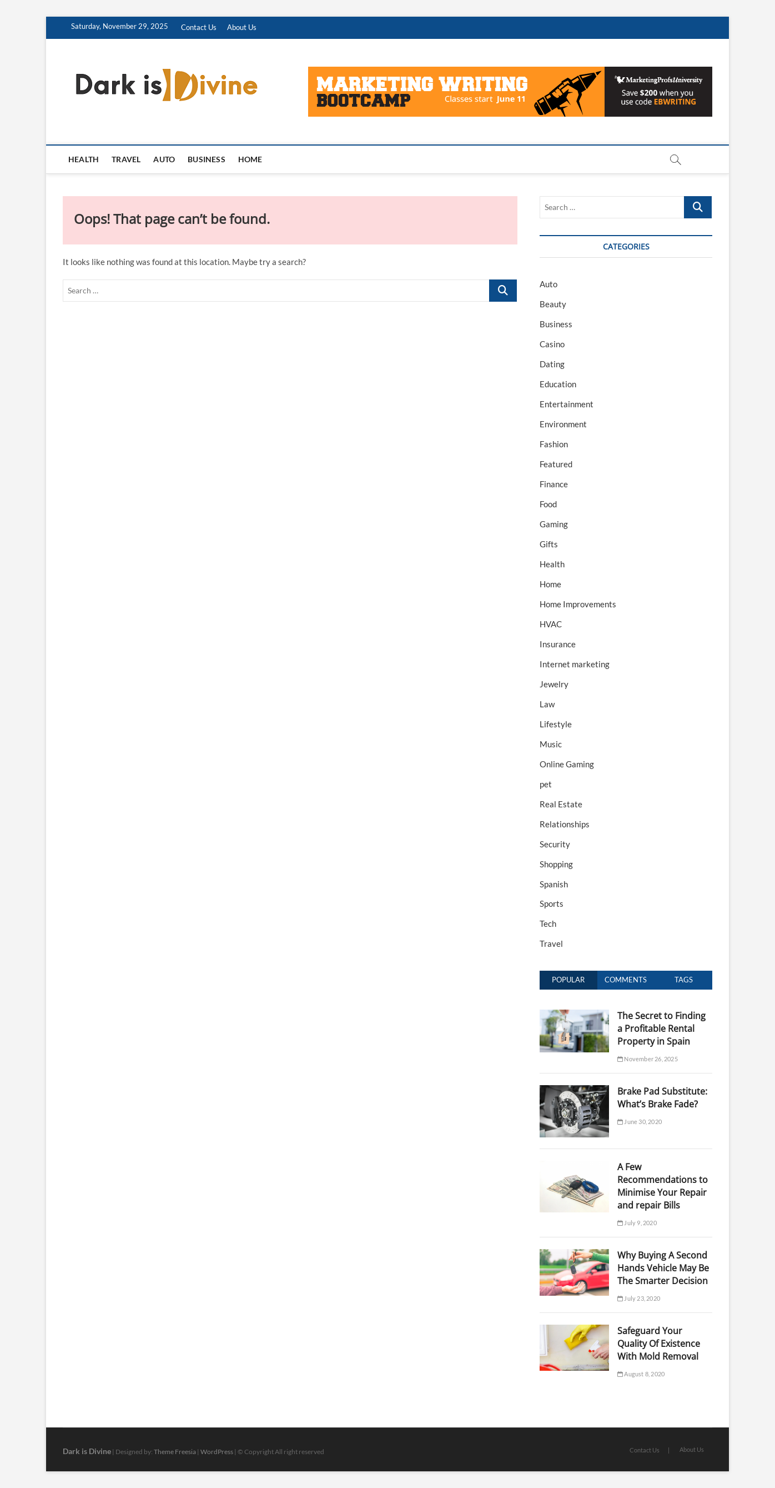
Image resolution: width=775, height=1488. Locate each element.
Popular (568, 979)
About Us (241, 27)
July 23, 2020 (638, 1298)
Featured (556, 464)
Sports (551, 903)
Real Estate (561, 804)
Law (547, 704)
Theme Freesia (175, 1451)
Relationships (565, 824)
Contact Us (199, 27)
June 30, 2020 (639, 1121)
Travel (126, 159)
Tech (548, 923)
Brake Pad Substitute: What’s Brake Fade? (662, 1097)
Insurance (558, 644)
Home (250, 159)
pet (546, 784)
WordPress (216, 1451)
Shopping (556, 864)
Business (206, 159)
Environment (563, 424)
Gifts (549, 544)
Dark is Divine (87, 1451)
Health (83, 159)
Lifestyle (556, 724)
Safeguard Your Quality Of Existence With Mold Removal (658, 1343)
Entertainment (566, 404)
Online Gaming (567, 764)
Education (558, 384)
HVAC (551, 624)
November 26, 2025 (647, 1058)
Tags (684, 979)
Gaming (554, 524)
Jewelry (554, 684)
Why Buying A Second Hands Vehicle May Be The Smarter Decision (663, 1268)
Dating (552, 364)
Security (555, 844)
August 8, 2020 (641, 1373)
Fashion (554, 444)
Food (548, 504)
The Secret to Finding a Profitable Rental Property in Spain (661, 1028)
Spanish (554, 884)
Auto (164, 159)
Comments (626, 979)
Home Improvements (578, 604)
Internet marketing (575, 664)
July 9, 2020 (637, 1222)
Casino (552, 344)
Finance (554, 484)
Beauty (553, 304)
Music (551, 744)
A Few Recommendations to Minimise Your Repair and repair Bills (662, 1186)
